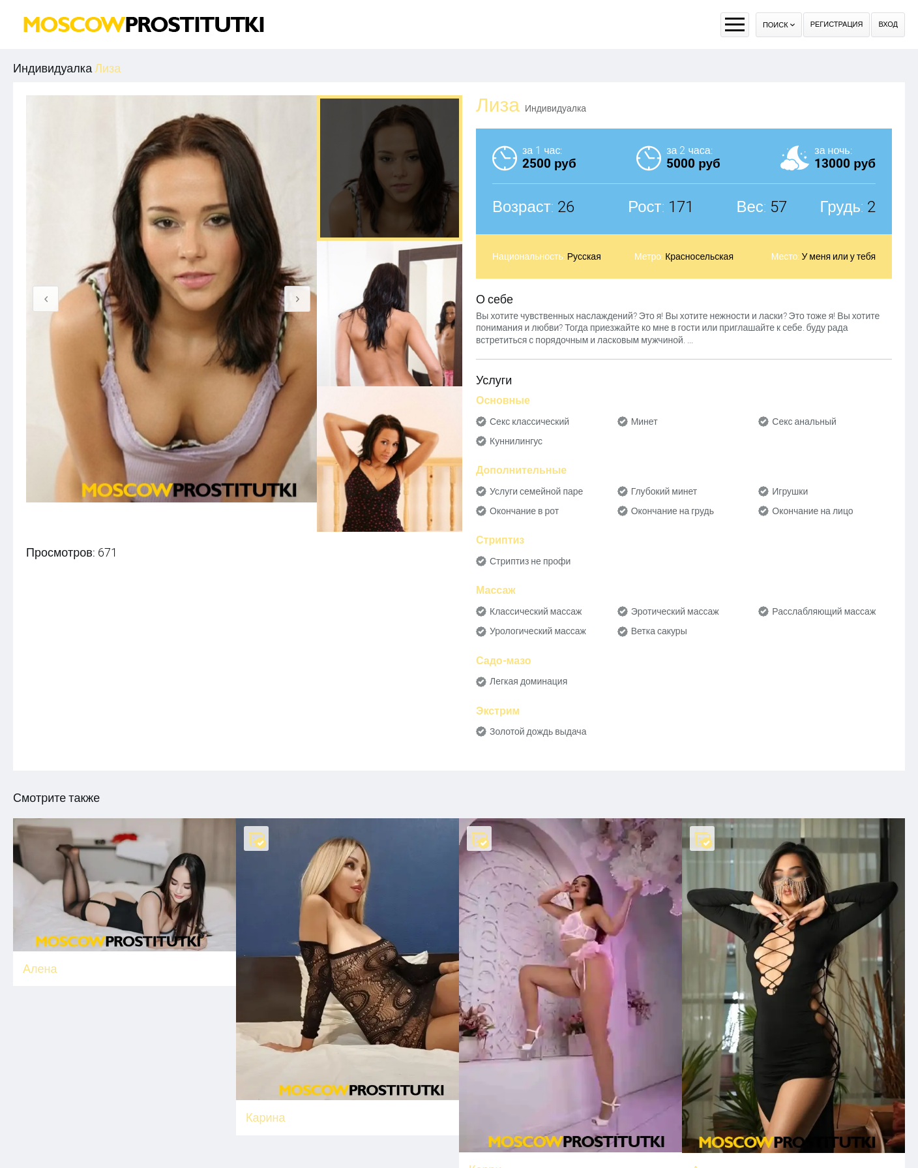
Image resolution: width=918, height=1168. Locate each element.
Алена (40, 969)
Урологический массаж (538, 631)
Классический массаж (536, 611)
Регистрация (836, 24)
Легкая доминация (528, 681)
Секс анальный (804, 421)
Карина (266, 1117)
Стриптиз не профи (530, 561)
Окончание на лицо (812, 511)
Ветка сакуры (659, 631)
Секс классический (529, 421)
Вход (888, 24)
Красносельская (699, 256)
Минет (644, 421)
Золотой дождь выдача (538, 731)
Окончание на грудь (672, 511)
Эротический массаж (675, 611)
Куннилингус (516, 441)
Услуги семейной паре (536, 491)
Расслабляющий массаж (824, 611)
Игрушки (790, 491)
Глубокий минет (664, 491)
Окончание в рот (524, 511)
